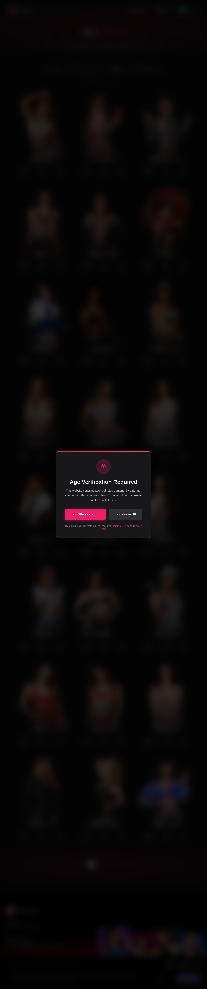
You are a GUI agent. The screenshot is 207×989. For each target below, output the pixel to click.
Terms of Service (121, 526)
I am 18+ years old (85, 514)
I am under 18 (125, 514)
